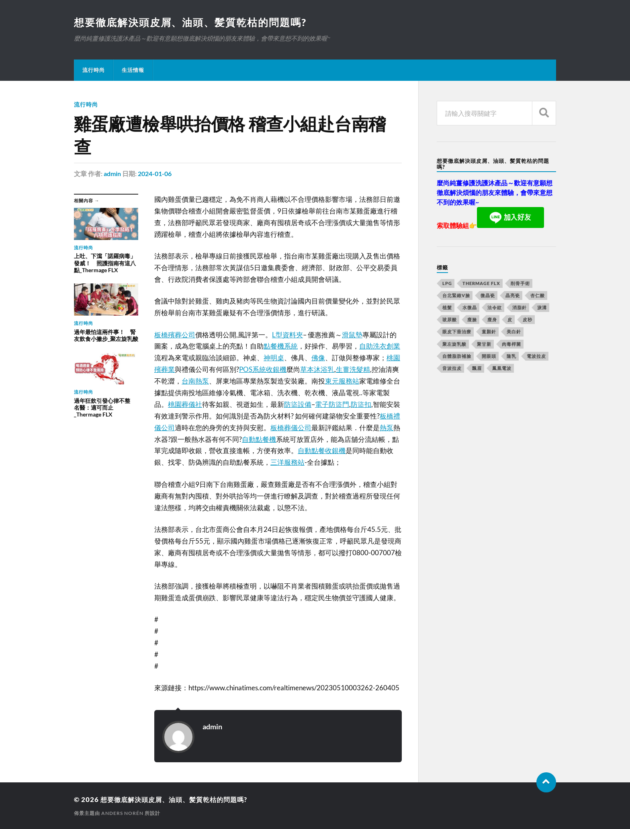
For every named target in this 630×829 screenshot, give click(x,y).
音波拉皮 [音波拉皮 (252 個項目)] (452, 368)
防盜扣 (361, 404)
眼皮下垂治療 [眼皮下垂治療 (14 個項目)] (456, 331)
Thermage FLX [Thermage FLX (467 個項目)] (481, 283)
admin (112, 174)
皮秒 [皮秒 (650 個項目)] (527, 319)
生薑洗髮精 (353, 369)
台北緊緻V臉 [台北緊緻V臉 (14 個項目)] (456, 295)
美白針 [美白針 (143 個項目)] (514, 331)
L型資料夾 (287, 334)
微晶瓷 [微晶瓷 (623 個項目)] (488, 295)
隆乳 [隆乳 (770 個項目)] (511, 356)
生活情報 (133, 70)
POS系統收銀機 (262, 369)
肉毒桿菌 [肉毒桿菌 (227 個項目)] (511, 344)
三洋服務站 (287, 462)
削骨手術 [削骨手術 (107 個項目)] (520, 283)
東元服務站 (342, 381)
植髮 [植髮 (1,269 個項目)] (447, 307)
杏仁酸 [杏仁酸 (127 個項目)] (537, 295)
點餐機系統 (281, 346)
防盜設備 (297, 404)
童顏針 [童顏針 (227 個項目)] (489, 331)
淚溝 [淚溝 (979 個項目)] (542, 307)
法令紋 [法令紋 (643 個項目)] (494, 307)
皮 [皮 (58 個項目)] (509, 319)
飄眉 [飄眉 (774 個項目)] (477, 368)
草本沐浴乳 (317, 369)
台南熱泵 (195, 381)
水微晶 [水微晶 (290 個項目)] (469, 307)
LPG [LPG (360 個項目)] (447, 283)
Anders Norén (122, 813)
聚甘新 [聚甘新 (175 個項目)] (484, 344)
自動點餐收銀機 (322, 450)
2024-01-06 (155, 174)
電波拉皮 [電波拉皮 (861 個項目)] (536, 356)
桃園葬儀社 (185, 404)
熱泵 (386, 427)
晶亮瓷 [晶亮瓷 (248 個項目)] (512, 295)
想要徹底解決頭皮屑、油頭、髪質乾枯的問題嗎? (194, 22)
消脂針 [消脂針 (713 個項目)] (519, 307)
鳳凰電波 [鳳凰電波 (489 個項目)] (501, 368)
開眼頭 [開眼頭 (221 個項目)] (489, 356)
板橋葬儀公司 (290, 427)
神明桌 (274, 357)
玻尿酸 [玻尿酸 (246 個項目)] (449, 319)
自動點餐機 (259, 439)
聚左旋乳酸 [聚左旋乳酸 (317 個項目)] (454, 344)
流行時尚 (93, 70)
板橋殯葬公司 (174, 334)
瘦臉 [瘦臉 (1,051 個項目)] (472, 319)
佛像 (318, 357)
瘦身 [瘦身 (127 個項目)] (492, 319)
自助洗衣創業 (379, 346)
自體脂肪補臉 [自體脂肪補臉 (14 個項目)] (456, 356)
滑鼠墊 (352, 334)
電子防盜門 (332, 404)
